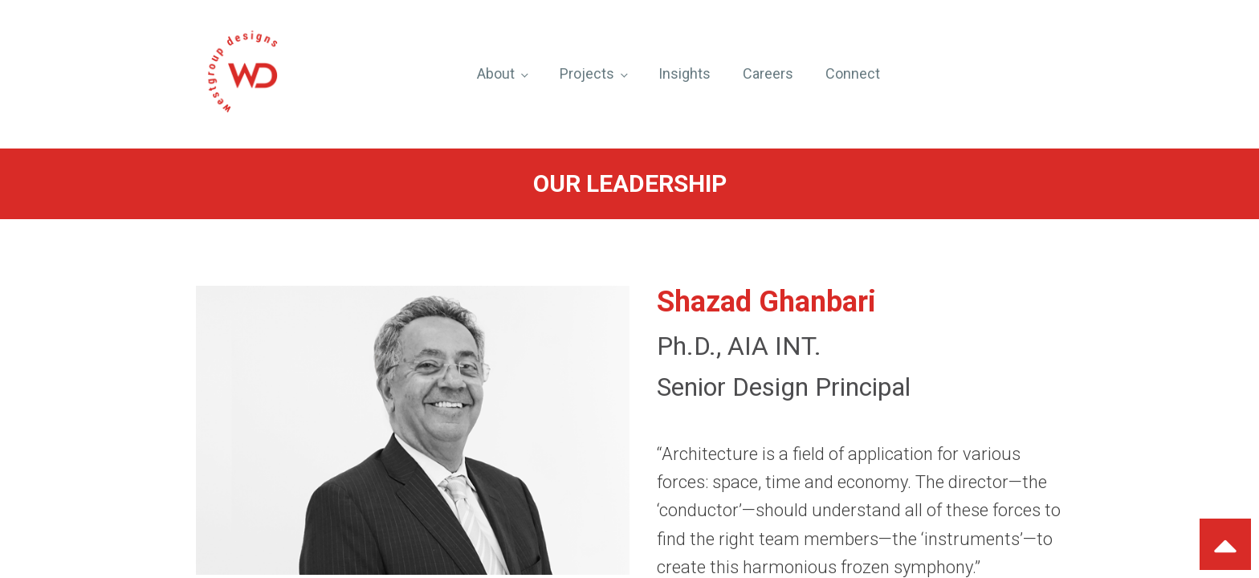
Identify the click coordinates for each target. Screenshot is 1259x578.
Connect (852, 73)
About (496, 73)
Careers (768, 73)
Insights (684, 73)
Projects (587, 73)
